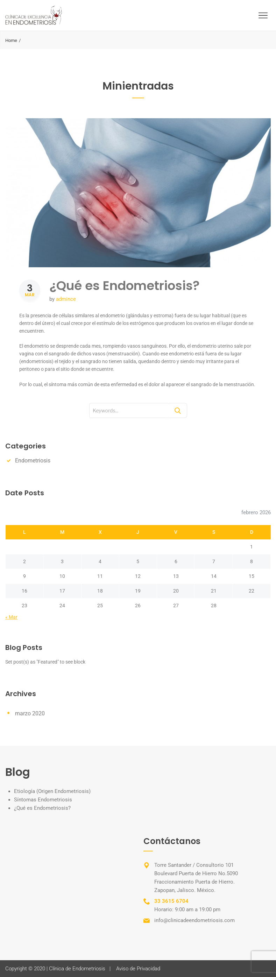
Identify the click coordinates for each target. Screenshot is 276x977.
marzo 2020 (30, 713)
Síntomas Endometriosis (43, 800)
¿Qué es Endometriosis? (124, 286)
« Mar (11, 617)
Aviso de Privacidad (138, 968)
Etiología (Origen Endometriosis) (52, 791)
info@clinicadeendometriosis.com (194, 920)
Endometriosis (32, 460)
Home (11, 40)
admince (66, 299)
